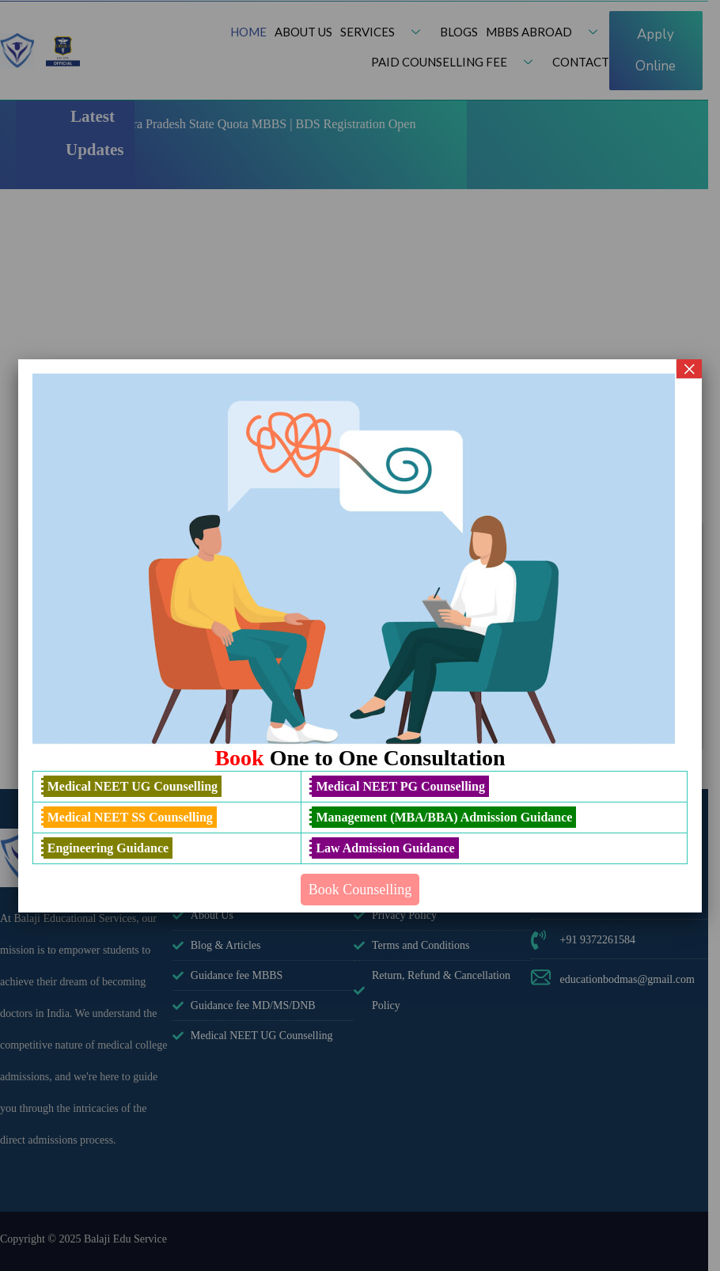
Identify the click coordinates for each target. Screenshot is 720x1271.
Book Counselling (360, 889)
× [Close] (689, 368)
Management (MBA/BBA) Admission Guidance (444, 817)
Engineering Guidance (108, 848)
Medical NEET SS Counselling (130, 817)
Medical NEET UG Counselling (132, 786)
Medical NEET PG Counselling (400, 786)
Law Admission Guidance (385, 848)
